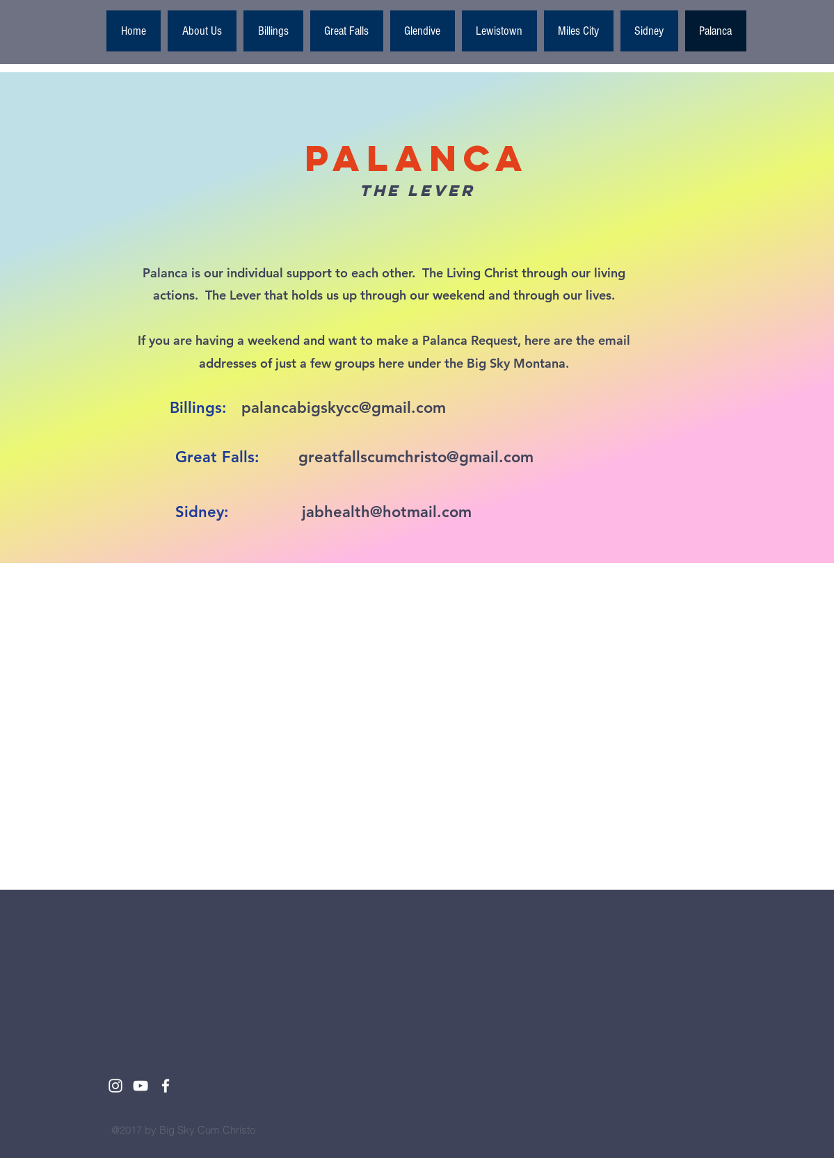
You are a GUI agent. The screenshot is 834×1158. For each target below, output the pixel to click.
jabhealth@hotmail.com (387, 512)
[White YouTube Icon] (140, 1086)
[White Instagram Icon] (115, 1086)
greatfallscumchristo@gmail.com (416, 457)
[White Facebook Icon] (166, 1086)
